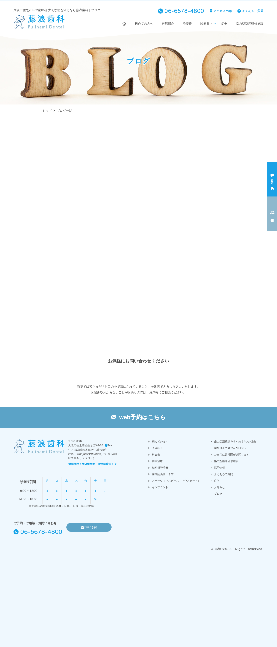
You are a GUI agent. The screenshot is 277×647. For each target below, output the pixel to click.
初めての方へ (144, 23)
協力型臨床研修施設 (250, 23)
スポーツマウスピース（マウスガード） (176, 480)
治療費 (187, 23)
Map (110, 445)
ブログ (218, 493)
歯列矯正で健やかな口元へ (230, 448)
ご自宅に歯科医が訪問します (231, 454)
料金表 (156, 454)
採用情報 (219, 467)
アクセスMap (222, 11)
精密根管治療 (160, 467)
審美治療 (157, 461)
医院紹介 (168, 23)
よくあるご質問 (253, 11)
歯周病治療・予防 (163, 474)
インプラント (160, 487)
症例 (224, 23)
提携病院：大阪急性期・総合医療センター (93, 464)
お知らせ (219, 487)
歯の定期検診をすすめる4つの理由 (235, 441)
